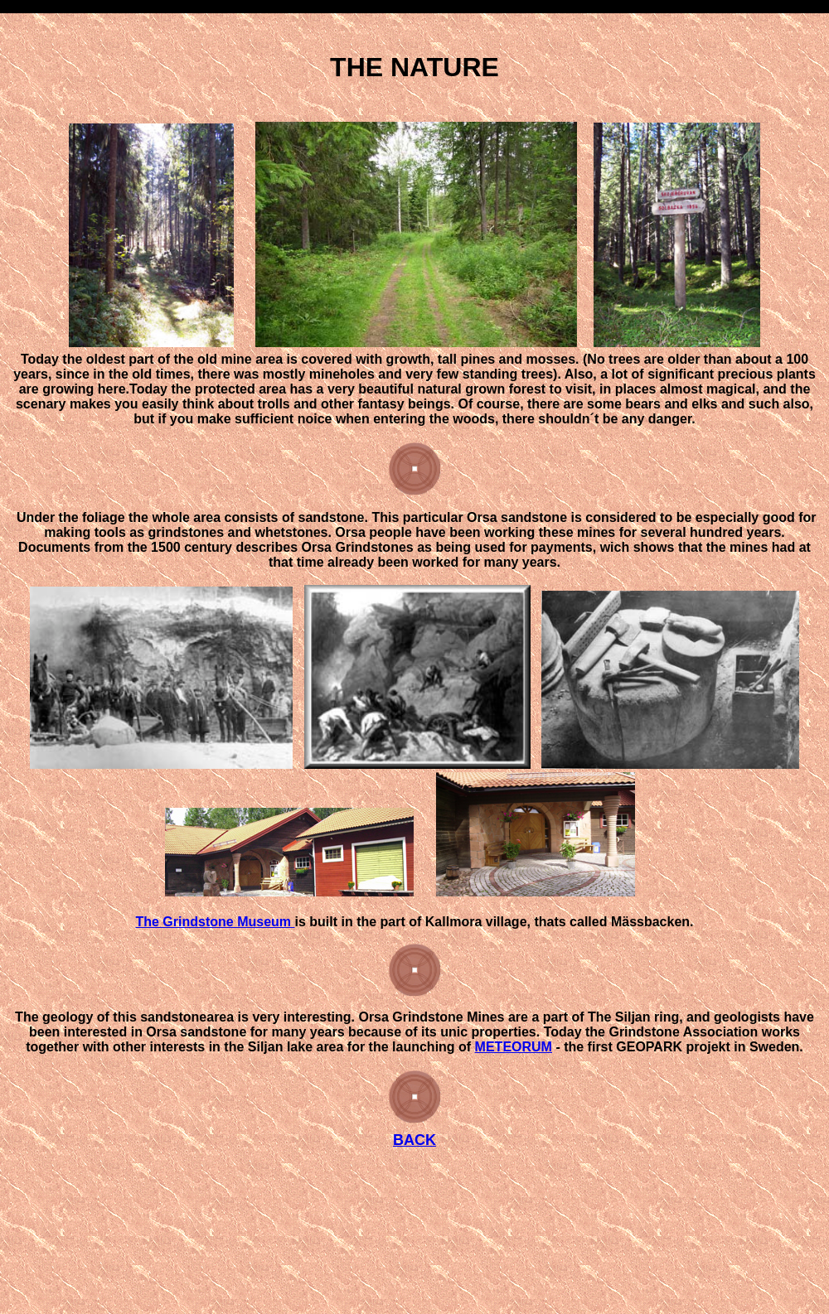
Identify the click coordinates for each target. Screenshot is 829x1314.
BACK (414, 1140)
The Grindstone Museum (214, 922)
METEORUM (513, 1047)
